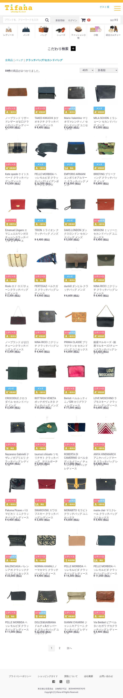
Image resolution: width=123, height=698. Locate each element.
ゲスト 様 (104, 7)
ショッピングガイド (48, 676)
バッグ (19, 60)
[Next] (69, 648)
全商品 (9, 60)
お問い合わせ (106, 676)
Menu (117, 7)
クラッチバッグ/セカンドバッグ (44, 60)
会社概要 (88, 676)
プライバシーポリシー (20, 676)
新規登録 (60, 20)
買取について (71, 676)
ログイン (72, 20)
